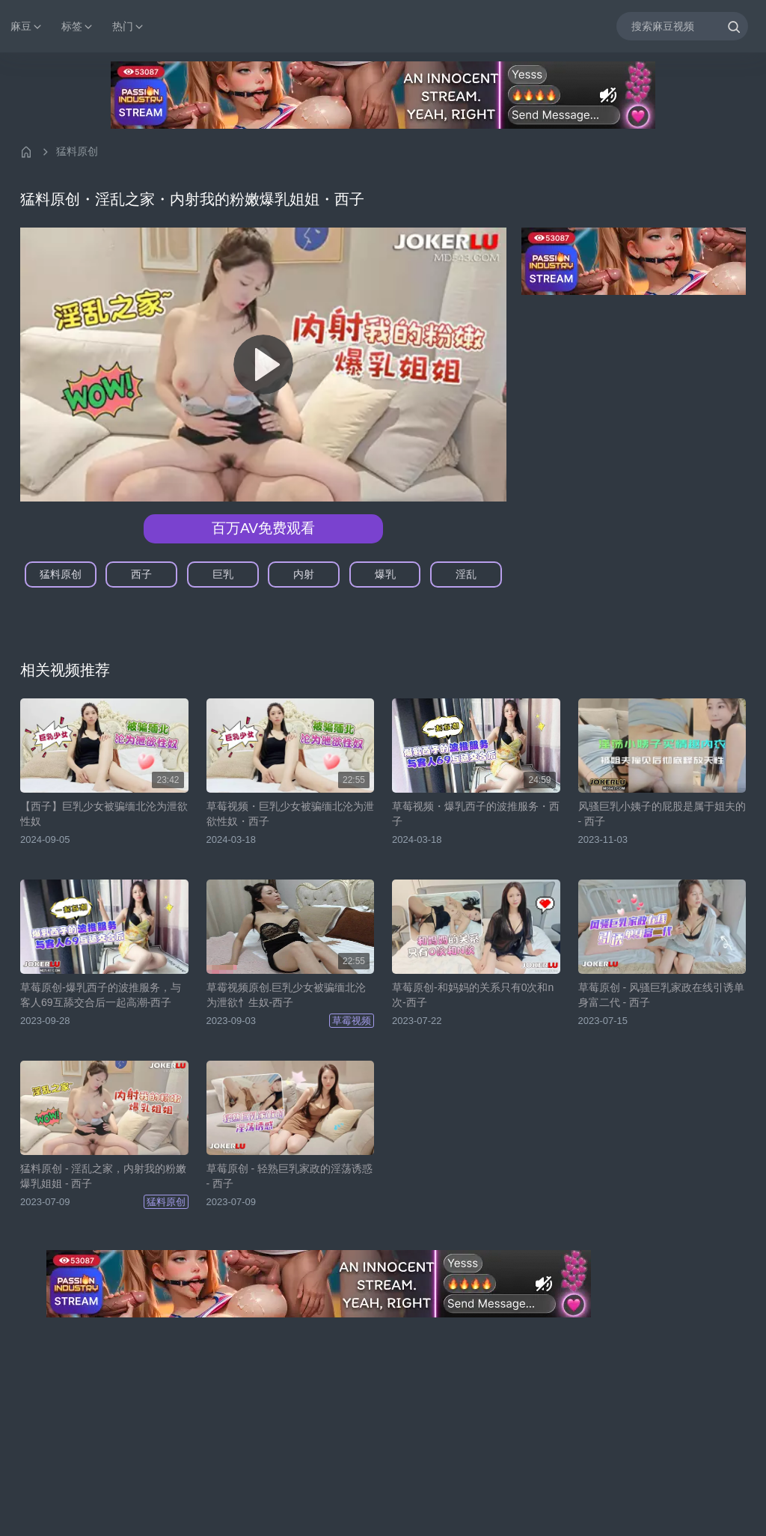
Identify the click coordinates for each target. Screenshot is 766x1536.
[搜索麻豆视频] (682, 26)
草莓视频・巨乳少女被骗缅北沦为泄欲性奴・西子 (290, 813)
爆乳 (385, 574)
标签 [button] (77, 26)
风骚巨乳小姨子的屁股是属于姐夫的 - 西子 (662, 813)
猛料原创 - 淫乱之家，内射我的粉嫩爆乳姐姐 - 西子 (103, 1175)
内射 (303, 574)
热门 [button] (128, 26)
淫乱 (466, 574)
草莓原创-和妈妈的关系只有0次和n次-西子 (473, 994)
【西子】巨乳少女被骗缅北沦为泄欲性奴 (104, 813)
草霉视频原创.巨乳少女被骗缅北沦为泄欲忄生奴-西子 (286, 994)
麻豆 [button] (26, 26)
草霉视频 (351, 1020)
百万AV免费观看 (263, 528)
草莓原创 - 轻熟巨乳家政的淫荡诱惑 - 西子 (289, 1175)
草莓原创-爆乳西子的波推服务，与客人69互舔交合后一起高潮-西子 (100, 994)
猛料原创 (77, 151)
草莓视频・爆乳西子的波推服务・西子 (476, 813)
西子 (141, 574)
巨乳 (222, 574)
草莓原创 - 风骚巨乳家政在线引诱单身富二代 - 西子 (661, 994)
